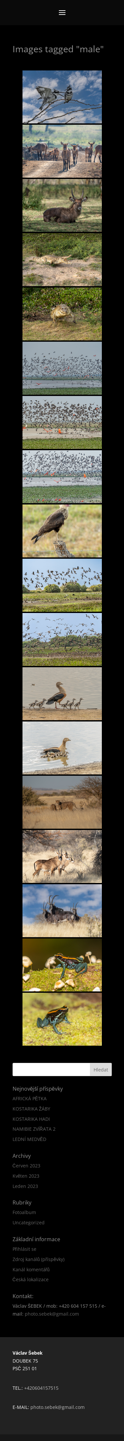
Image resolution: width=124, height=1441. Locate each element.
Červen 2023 (26, 1165)
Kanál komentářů (31, 1269)
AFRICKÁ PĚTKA (30, 1098)
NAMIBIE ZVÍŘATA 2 (34, 1129)
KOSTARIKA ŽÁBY (32, 1109)
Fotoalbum (24, 1212)
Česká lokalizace (31, 1279)
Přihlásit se (25, 1249)
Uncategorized (29, 1222)
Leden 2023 (25, 1186)
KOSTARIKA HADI (31, 1119)
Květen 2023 (26, 1176)
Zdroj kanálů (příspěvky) (38, 1259)
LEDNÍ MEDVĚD (29, 1139)
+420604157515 (41, 1388)
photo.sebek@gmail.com (52, 1314)
